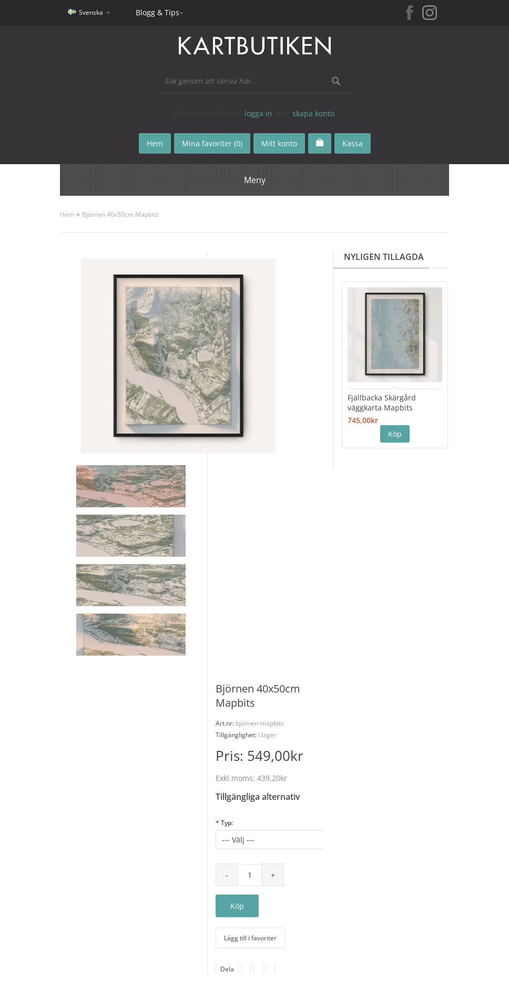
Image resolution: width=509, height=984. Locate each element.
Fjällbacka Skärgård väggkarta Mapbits (382, 403)
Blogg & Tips (157, 12)
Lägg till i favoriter (250, 937)
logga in (258, 113)
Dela (227, 969)
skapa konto (313, 113)
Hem (67, 214)
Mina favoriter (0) (212, 143)
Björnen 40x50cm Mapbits (120, 214)
